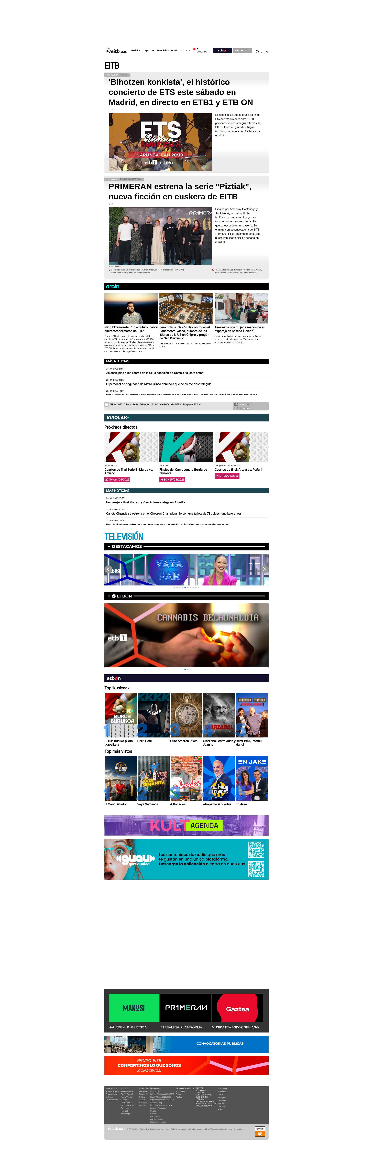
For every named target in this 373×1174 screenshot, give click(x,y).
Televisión (163, 50)
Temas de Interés (204, 1101)
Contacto (228, 1129)
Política (142, 1097)
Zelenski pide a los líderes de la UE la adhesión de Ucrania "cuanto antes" (155, 373)
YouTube (221, 1106)
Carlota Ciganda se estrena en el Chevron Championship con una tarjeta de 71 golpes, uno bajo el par (173, 513)
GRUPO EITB (242, 50)
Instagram (222, 1097)
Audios (179, 1097)
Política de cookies (179, 1129)
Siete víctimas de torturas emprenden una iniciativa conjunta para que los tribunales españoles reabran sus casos (181, 395)
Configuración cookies (199, 1129)
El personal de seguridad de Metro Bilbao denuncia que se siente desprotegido (158, 384)
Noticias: (144, 1089)
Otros (184, 50)
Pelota (153, 1111)
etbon (124, 596)
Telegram (222, 1100)
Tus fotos (242, 404)
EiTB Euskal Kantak (129, 1105)
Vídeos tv (110, 1097)
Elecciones (201, 1097)
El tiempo (200, 1090)
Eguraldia (143, 1105)
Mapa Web (238, 1129)
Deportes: (155, 1089)
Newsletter (222, 1089)
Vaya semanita (112, 1100)
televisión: (111, 1089)
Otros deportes (156, 1119)
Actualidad (143, 1091)
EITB (111, 66)
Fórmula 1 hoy (156, 1103)
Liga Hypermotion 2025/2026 (162, 1100)
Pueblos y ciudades (205, 1104)
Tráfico (199, 1093)
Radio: (124, 1089)
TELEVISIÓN (123, 537)
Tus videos (242, 408)
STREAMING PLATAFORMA (181, 1027)
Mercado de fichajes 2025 (161, 1105)
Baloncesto (155, 1116)
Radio (174, 50)
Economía (143, 1094)
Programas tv (111, 1094)
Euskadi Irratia (127, 1091)
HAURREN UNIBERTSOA (128, 1027)
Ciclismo (154, 1114)
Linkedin (221, 1103)
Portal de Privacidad (149, 1129)
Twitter (221, 1094)
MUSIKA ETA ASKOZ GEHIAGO (235, 1027)
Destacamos (127, 546)
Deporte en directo (158, 1122)
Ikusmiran (143, 1103)
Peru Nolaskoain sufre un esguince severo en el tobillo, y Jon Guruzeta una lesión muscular (167, 524)
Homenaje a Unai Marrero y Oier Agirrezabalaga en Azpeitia (145, 502)
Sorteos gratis (203, 1095)
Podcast (124, 1111)
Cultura (142, 1100)
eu (262, 52)
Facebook (222, 1092)
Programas (125, 1108)
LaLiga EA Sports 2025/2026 (162, 1094)
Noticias (135, 50)
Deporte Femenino (158, 1108)
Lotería (199, 1099)
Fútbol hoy (154, 1091)
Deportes (149, 50)
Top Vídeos (180, 1091)
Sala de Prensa (203, 1106)
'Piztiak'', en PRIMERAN (173, 270)
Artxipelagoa (126, 1114)
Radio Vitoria (126, 1097)
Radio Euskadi (127, 1094)
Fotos (178, 1094)
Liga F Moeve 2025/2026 (160, 1097)
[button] (266, 447)
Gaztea (124, 1100)
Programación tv (112, 1091)
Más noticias (117, 361)
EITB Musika (126, 1103)
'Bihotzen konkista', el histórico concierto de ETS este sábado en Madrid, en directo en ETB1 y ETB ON (181, 92)
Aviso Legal (164, 1129)
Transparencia (216, 1129)
